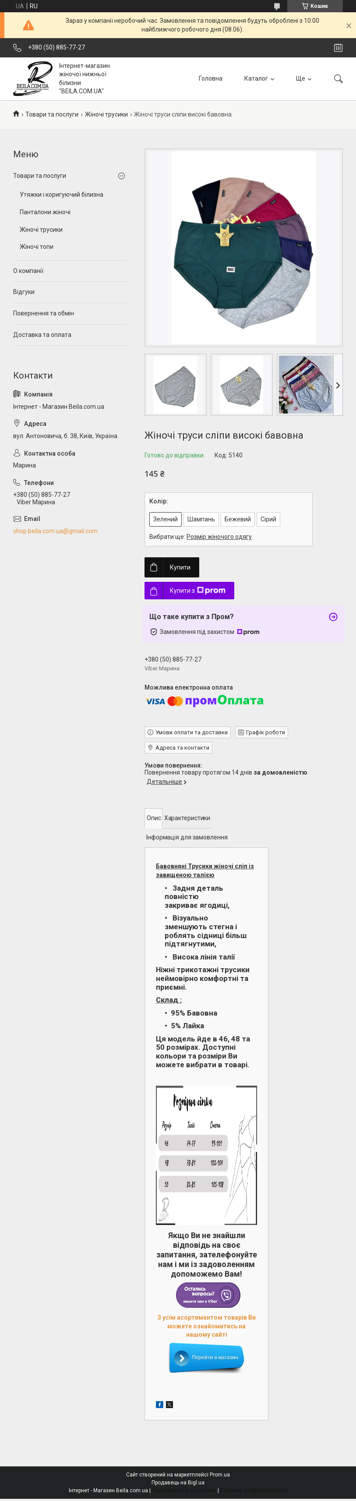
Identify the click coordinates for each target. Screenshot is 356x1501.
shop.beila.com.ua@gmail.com (55, 531)
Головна (210, 78)
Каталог (256, 78)
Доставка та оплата (42, 334)
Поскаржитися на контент (184, 1490)
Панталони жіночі (45, 212)
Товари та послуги (51, 114)
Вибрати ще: (200, 536)
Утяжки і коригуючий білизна (61, 194)
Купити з (198, 591)
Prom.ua (220, 1475)
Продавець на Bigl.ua (178, 1483)
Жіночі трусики (106, 114)
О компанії (28, 270)
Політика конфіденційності (253, 1490)
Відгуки (24, 291)
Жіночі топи (36, 246)
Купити (180, 567)
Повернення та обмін (43, 313)
